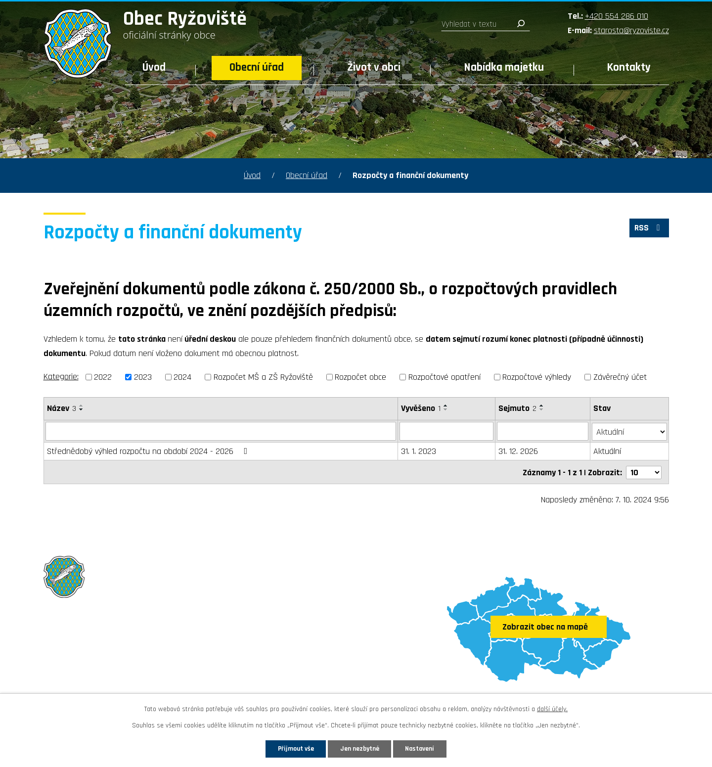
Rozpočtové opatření (444, 377)
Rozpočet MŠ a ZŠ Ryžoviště (263, 377)
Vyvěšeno (421, 408)
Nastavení (424, 748)
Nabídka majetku (504, 67)
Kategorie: (61, 376)
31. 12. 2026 (518, 451)
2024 (182, 377)
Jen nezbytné (360, 748)
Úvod (154, 67)
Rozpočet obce (360, 377)
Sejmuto (518, 408)
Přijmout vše (291, 748)
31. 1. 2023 (419, 451)
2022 (103, 377)
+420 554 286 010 (616, 16)
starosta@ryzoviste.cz (631, 30)
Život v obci (373, 67)
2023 (143, 377)
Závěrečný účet (620, 377)
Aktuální (607, 451)
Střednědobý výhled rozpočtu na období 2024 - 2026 (149, 451)
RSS (648, 229)
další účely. (552, 708)
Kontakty (629, 67)
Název (61, 408)
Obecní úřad (256, 67)
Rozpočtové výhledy (536, 377)
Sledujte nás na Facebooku (101, 682)
